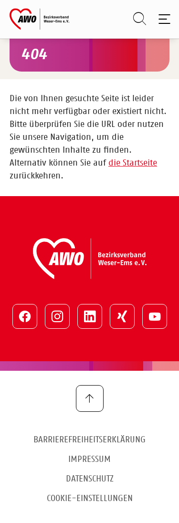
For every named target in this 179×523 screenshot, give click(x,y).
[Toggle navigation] (162, 19)
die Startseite (132, 163)
